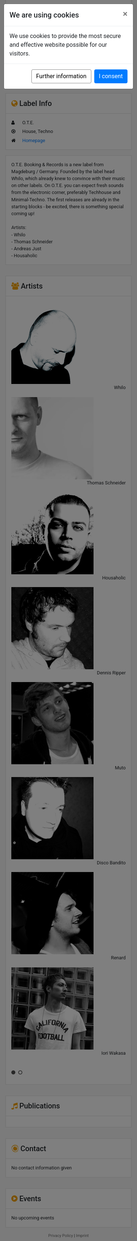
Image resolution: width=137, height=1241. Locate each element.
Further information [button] (61, 76)
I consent (111, 76)
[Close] (125, 14)
